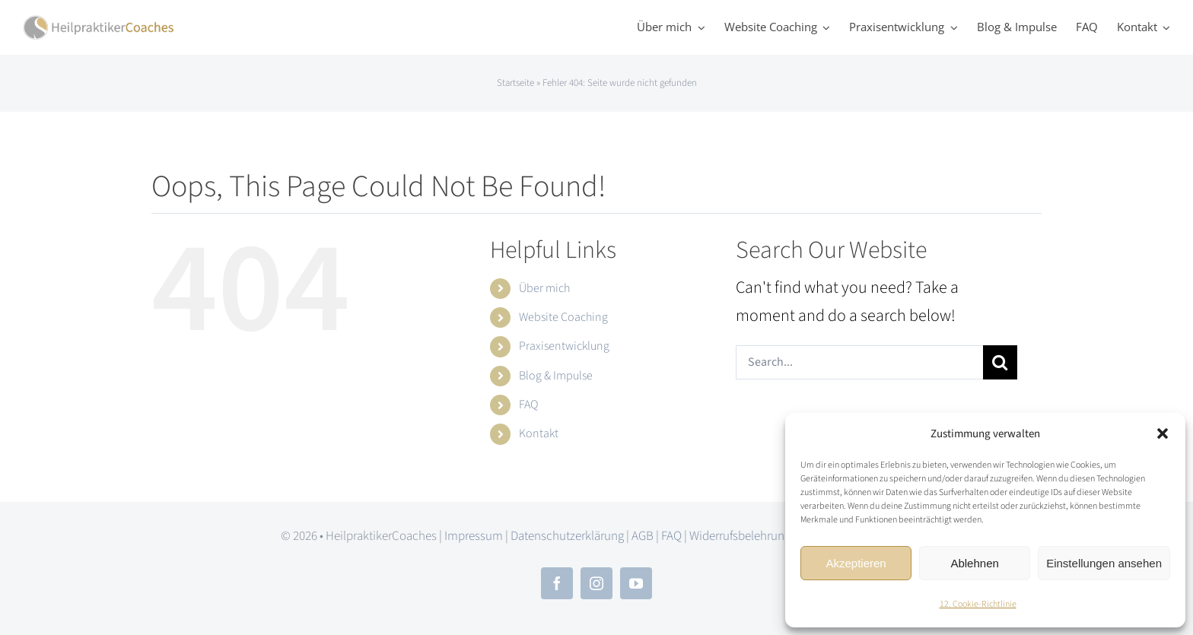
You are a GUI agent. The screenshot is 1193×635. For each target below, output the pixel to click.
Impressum (473, 536)
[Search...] (859, 362)
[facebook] (557, 583)
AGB (642, 536)
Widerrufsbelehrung (740, 536)
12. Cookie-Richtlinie (978, 604)
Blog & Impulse (556, 375)
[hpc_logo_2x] (99, 23)
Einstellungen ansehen (1104, 563)
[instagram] (596, 583)
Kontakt (538, 433)
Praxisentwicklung (564, 346)
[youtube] (636, 583)
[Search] (1000, 362)
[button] (1162, 433)
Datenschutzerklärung (567, 536)
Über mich (544, 288)
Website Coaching (563, 317)
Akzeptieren (856, 563)
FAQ (528, 404)
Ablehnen (974, 563)
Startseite (515, 83)
